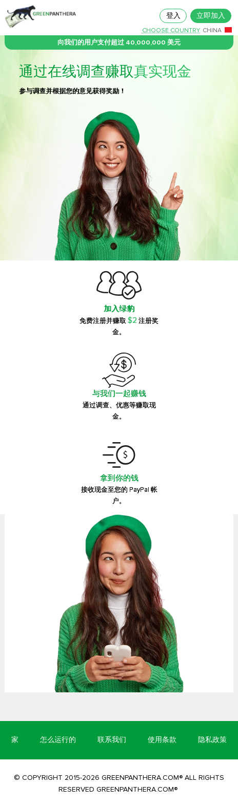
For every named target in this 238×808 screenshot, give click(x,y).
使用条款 (162, 739)
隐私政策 (212, 739)
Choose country (171, 31)
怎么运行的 (58, 739)
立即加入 (210, 15)
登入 (173, 15)
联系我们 (111, 739)
